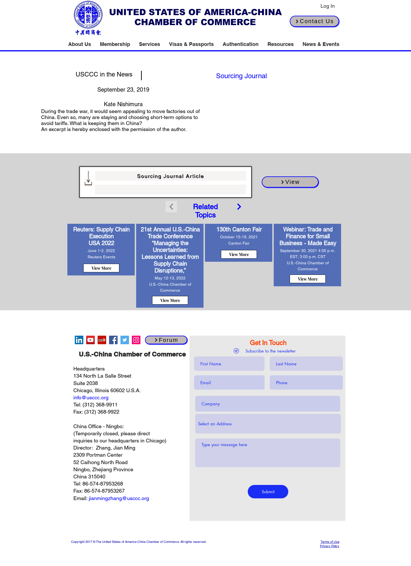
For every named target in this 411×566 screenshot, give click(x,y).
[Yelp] (102, 340)
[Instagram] (136, 340)
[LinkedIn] (79, 340)
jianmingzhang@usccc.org (119, 498)
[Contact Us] (314, 21)
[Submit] (268, 491)
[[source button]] (241, 75)
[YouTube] (90, 340)
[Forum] (166, 340)
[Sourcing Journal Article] (170, 176)
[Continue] (239, 206)
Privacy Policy (329, 546)
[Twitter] (124, 340)
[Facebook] (113, 340)
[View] (290, 182)
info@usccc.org (90, 397)
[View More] (101, 268)
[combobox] (268, 424)
